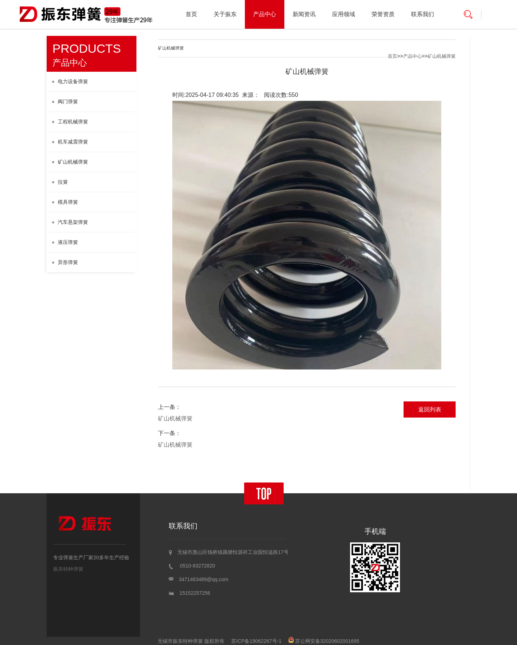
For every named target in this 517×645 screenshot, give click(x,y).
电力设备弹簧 (70, 81)
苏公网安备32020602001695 (323, 641)
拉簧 (60, 182)
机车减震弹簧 (70, 142)
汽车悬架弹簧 (70, 222)
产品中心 (264, 14)
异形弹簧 (65, 262)
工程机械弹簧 (70, 121)
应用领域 (343, 14)
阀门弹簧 (65, 101)
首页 (191, 14)
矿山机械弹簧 (70, 162)
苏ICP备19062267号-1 (256, 641)
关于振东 (225, 14)
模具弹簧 (65, 202)
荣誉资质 (383, 14)
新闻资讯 (304, 14)
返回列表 (429, 409)
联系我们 (422, 14)
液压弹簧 (65, 242)
